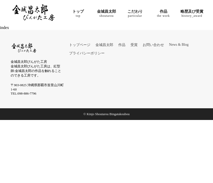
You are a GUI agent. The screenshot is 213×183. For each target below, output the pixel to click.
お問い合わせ (153, 45)
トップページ (79, 45)
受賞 (134, 45)
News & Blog (179, 45)
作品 (121, 45)
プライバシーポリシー (87, 53)
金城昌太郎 (104, 45)
